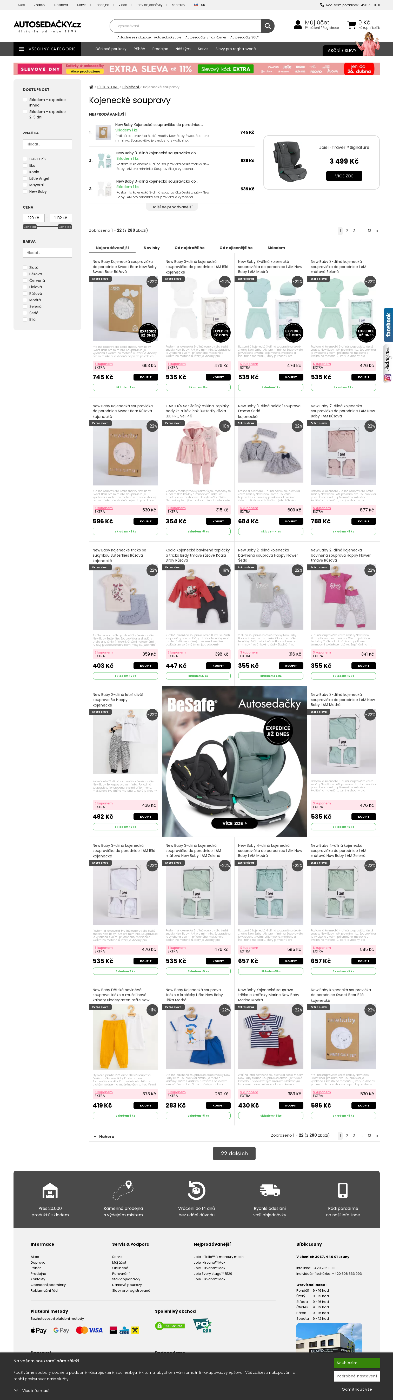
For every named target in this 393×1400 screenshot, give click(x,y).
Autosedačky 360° (244, 37)
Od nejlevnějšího (236, 247)
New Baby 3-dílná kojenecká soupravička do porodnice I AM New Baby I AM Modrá (270, 269)
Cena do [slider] (64, 227)
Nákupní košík (369, 28)
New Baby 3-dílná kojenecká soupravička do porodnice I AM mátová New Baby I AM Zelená (193, 853)
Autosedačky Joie (167, 37)
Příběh (139, 48)
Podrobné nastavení (357, 1376)
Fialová (35, 287)
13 (369, 231)
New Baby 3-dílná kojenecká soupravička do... (157, 153)
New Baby (38, 191)
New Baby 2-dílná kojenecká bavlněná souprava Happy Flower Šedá (268, 558)
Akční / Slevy (348, 50)
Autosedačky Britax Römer (205, 37)
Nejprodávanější (112, 247)
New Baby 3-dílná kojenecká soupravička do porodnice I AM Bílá (197, 267)
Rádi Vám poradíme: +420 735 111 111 (350, 5)
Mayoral (36, 185)
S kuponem (104, 364)
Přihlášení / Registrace (322, 28)
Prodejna (102, 5)
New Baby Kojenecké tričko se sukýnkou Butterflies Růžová (119, 555)
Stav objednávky (149, 5)
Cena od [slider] (29, 227)
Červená (37, 280)
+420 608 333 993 (347, 1273)
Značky (39, 5)
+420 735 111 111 (323, 1267)
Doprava (61, 5)
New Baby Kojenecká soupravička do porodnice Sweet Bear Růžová (123, 411)
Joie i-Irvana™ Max (209, 1262)
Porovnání (121, 1273)
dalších (234, 1153)
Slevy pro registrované (236, 48)
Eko (32, 165)
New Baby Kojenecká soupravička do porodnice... (159, 124)
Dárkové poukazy (111, 48)
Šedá (33, 313)
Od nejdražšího (190, 247)
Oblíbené (120, 1267)
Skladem (276, 247)
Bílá (32, 319)
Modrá (35, 300)
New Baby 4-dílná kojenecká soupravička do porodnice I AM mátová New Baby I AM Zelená (338, 853)
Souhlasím (347, 1362)
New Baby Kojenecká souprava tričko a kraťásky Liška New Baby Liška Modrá (194, 998)
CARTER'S (37, 159)
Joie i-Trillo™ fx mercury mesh (219, 1256)
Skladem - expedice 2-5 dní (47, 114)
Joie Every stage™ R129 (213, 1273)
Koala (34, 172)
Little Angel (39, 178)
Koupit (146, 377)
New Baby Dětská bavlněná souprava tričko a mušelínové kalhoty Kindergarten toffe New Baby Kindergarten (121, 1000)
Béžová (35, 274)
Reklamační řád (44, 1290)
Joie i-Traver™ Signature (344, 147)
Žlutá (33, 267)
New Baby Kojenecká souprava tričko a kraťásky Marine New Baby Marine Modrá (268, 998)
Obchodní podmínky (48, 1284)
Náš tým (183, 48)
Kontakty (178, 5)
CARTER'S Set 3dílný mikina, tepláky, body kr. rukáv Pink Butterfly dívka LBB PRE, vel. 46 (198, 414)
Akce (21, 5)
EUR (199, 5)
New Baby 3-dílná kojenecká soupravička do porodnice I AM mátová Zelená (338, 269)
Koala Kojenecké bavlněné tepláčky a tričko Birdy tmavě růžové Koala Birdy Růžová (198, 558)
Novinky (152, 247)
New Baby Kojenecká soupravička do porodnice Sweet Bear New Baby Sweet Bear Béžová (125, 269)
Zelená (35, 306)
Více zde (344, 176)
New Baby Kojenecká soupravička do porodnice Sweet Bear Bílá (341, 995)
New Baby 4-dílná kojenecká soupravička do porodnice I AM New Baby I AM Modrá (270, 853)
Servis (81, 5)
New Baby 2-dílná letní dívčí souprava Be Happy (118, 700)
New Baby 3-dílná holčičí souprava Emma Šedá (269, 411)
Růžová (35, 293)
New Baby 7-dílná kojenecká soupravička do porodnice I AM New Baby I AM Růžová (343, 414)
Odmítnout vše (357, 1389)
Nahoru (104, 1136)
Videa (122, 5)
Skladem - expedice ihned (47, 102)
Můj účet (317, 22)
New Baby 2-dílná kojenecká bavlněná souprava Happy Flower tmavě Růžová (341, 558)
